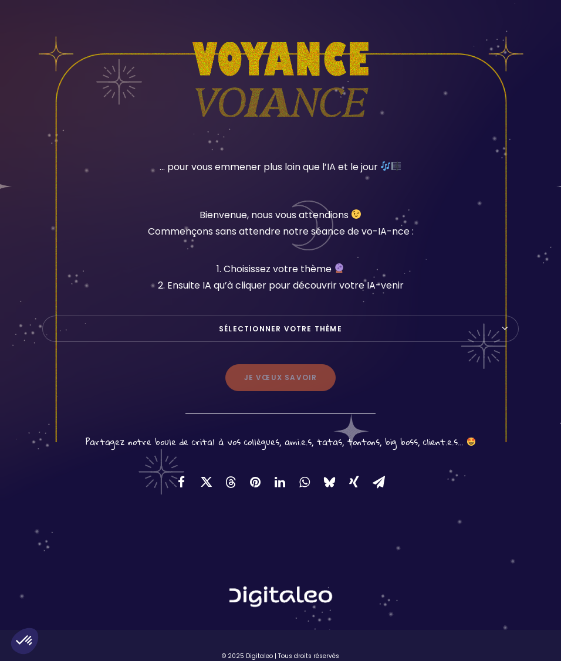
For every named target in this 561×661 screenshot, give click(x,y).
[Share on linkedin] (280, 482)
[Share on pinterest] (255, 482)
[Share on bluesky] (329, 482)
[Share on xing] (354, 482)
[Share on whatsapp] (304, 482)
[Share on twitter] (206, 482)
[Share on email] (378, 482)
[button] (25, 641)
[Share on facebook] (181, 482)
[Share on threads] (230, 482)
